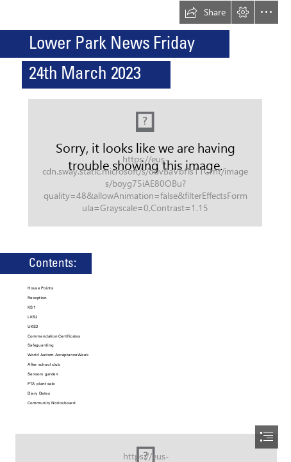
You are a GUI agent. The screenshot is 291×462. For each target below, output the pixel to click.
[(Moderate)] (145, 162)
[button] (205, 12)
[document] (145, 231)
